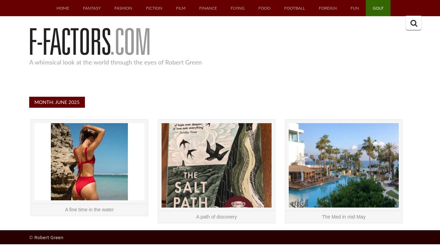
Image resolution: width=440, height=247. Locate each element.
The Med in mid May (344, 217)
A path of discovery (216, 217)
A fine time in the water (89, 209)
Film (180, 8)
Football (294, 8)
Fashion (123, 8)
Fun (355, 8)
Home (62, 8)
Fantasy (92, 8)
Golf (378, 8)
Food (264, 8)
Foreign (328, 8)
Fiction (154, 8)
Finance (208, 8)
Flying (238, 8)
